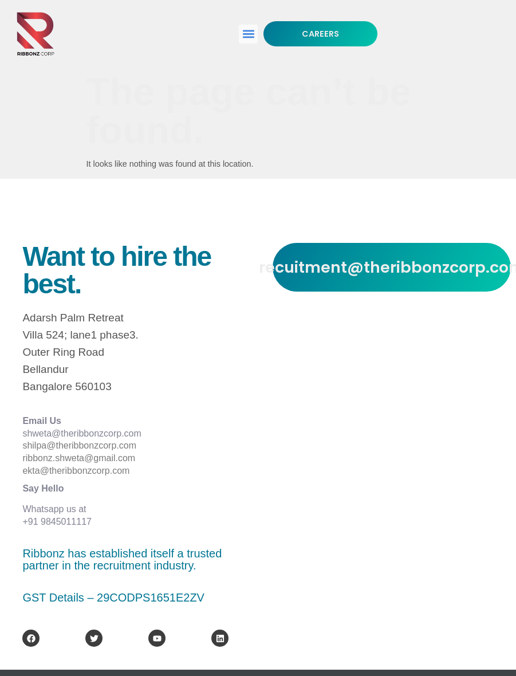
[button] (248, 34)
